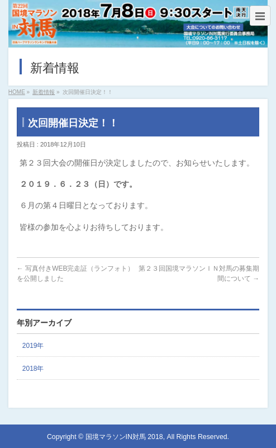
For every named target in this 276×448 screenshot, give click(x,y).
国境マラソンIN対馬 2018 (124, 437)
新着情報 (43, 92)
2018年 (33, 368)
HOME (16, 92)
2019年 (33, 346)
